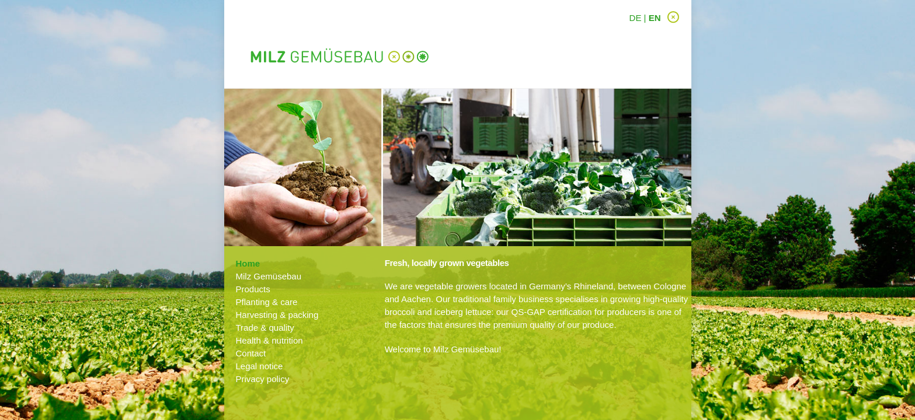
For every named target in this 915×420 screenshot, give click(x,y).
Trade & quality (265, 327)
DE (635, 18)
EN (655, 18)
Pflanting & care (267, 302)
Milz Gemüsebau (269, 276)
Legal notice (259, 366)
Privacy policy (263, 379)
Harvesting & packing (277, 315)
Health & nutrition (269, 340)
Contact (251, 353)
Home (248, 263)
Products (253, 289)
